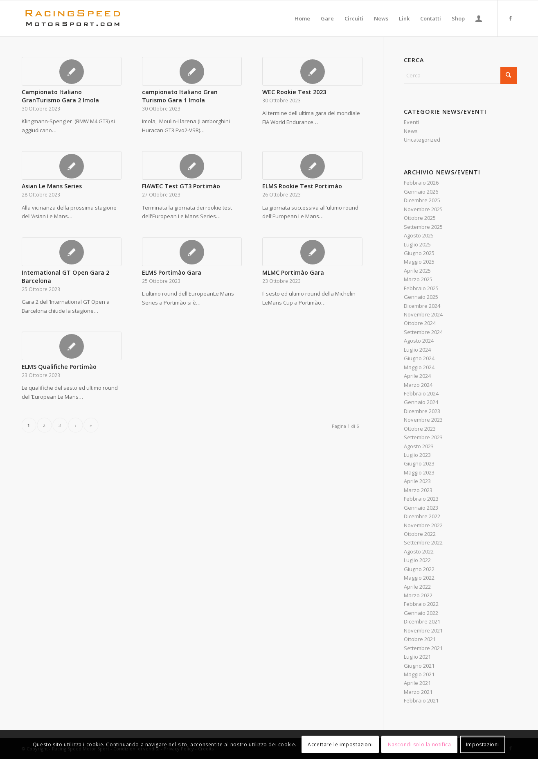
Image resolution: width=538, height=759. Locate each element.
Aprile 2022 (417, 586)
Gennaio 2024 (421, 402)
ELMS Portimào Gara (171, 272)
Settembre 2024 (423, 332)
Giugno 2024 (419, 358)
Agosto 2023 (419, 446)
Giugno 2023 (419, 463)
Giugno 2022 (419, 569)
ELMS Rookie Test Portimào (302, 186)
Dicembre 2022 (422, 516)
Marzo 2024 (418, 385)
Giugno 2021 (419, 665)
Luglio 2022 (417, 560)
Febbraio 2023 (421, 498)
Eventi (411, 122)
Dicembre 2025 (422, 200)
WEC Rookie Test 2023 (294, 92)
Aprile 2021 (417, 683)
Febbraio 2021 (421, 700)
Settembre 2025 (423, 226)
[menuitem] (302, 18)
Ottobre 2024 (420, 323)
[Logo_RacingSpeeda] (73, 18)
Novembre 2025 (423, 209)
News (411, 131)
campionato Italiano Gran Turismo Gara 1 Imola (180, 96)
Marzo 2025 (418, 279)
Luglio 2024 (417, 349)
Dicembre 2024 (422, 305)
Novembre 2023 (423, 419)
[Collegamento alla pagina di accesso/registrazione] (478, 18)
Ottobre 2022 (420, 534)
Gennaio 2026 (421, 191)
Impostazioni (482, 744)
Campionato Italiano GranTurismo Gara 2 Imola (60, 96)
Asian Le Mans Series (52, 186)
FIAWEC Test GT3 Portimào (181, 186)
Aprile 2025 (417, 270)
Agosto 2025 (419, 235)
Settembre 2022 (423, 542)
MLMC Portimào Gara (293, 272)
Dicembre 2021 (422, 621)
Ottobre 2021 (420, 639)
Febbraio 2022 (421, 604)
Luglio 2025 (417, 244)
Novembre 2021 (423, 630)
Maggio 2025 (419, 261)
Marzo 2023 (418, 490)
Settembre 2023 (423, 437)
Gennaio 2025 (421, 296)
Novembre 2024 (423, 314)
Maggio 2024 (419, 367)
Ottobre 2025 (420, 217)
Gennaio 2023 (421, 507)
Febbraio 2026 (421, 182)
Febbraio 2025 (421, 288)
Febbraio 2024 (421, 393)
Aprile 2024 (417, 376)
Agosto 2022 (419, 551)
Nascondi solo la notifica (419, 744)
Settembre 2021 (423, 648)
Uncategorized (422, 139)
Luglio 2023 (417, 455)
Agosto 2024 (419, 340)
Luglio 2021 (417, 656)
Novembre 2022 (423, 525)
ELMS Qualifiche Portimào (59, 366)
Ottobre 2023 (420, 428)
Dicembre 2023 (422, 411)
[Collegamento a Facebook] (510, 18)
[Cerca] (460, 75)
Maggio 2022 (419, 577)
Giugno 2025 (419, 253)
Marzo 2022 (418, 595)
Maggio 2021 (419, 674)
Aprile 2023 (417, 481)
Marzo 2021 (418, 692)
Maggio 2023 (419, 472)
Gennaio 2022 (421, 613)
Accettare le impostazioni (340, 744)
